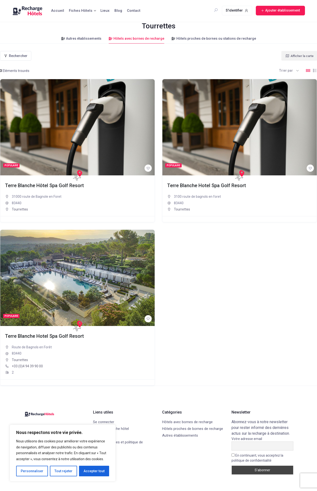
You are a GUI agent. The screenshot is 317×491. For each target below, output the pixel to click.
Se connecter (103, 422)
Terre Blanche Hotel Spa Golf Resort (206, 185)
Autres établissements (81, 38)
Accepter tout (94, 471)
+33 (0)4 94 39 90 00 (27, 366)
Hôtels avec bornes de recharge (136, 38)
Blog (118, 10)
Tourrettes (20, 209)
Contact (133, 10)
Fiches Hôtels (80, 10)
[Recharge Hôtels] (77, 175)
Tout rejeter (63, 471)
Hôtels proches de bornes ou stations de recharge (214, 38)
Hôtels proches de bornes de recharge (192, 429)
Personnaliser (32, 471)
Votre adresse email (246, 439)
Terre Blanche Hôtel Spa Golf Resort (44, 185)
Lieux (105, 10)
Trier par (286, 70)
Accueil (57, 10)
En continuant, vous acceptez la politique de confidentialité (257, 457)
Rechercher (15, 56)
